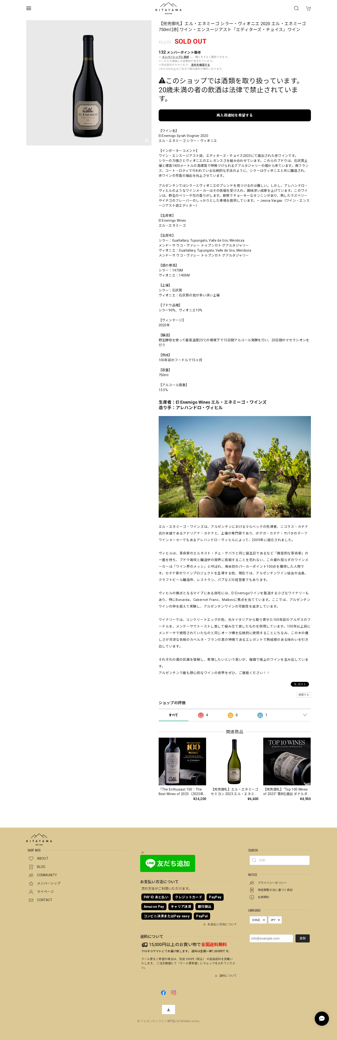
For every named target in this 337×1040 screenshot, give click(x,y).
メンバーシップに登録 (175, 57)
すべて (173, 715)
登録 (303, 938)
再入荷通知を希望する (235, 115)
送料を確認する (200, 64)
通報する (303, 694)
